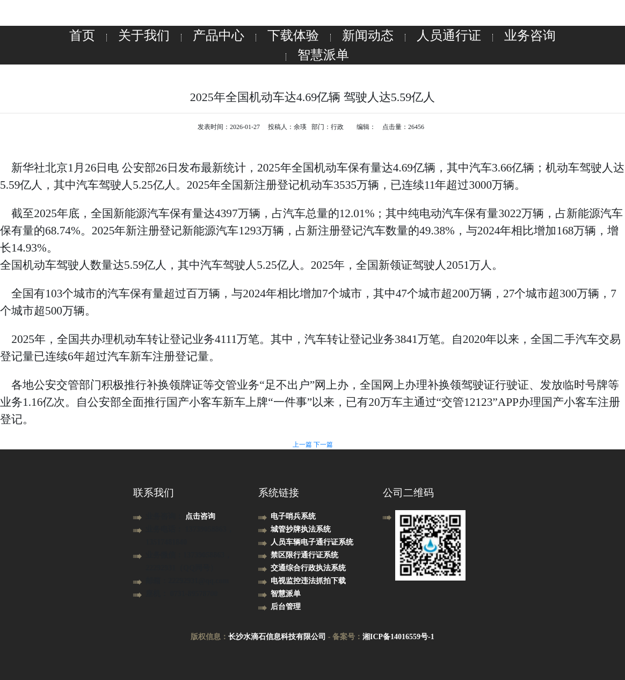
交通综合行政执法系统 (308, 568)
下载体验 (293, 35)
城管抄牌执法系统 (301, 529)
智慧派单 (323, 55)
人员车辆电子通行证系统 (312, 542)
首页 (82, 35)
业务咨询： (165, 516)
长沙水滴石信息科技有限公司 (277, 637)
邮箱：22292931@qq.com (187, 581)
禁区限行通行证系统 (304, 555)
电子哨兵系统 (293, 516)
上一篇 (303, 444)
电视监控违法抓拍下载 (308, 581)
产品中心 (218, 35)
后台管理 (286, 607)
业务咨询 (530, 35)
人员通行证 (449, 35)
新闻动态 (368, 35)
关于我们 (144, 35)
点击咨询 (200, 516)
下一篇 (323, 444)
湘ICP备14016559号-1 (398, 637)
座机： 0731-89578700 (181, 594)
